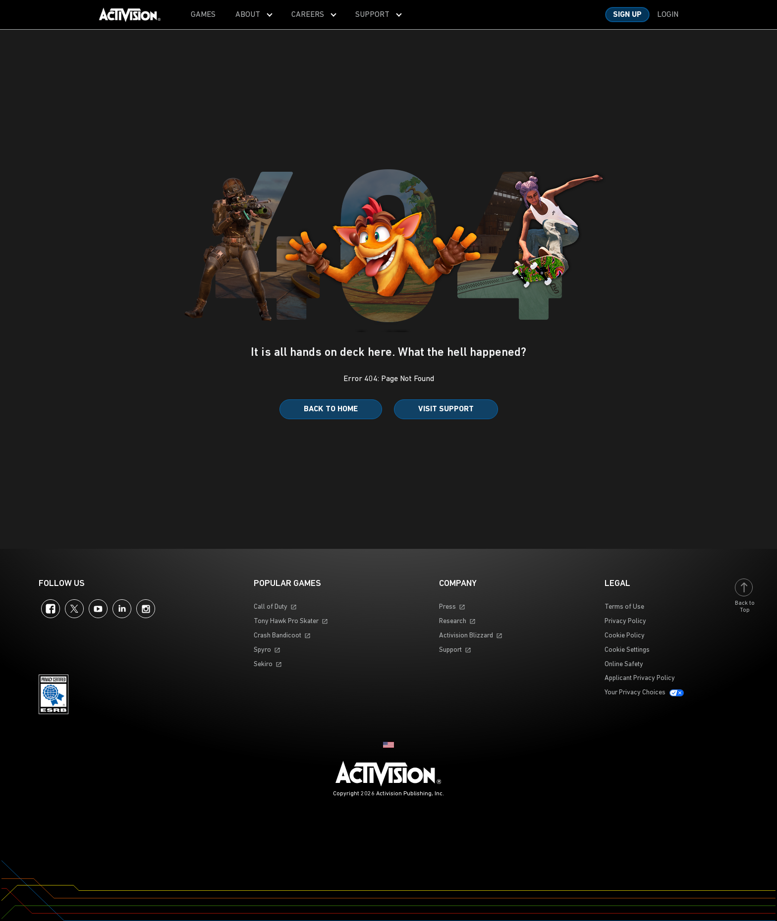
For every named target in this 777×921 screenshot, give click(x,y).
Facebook (50, 608)
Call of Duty (270, 607)
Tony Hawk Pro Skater (286, 621)
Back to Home (331, 409)
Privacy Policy (625, 621)
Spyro (262, 650)
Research (452, 621)
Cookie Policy (625, 635)
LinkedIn (121, 608)
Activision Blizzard (466, 635)
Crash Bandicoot (277, 635)
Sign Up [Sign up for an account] (627, 15)
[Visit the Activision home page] (130, 14)
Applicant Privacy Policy (640, 678)
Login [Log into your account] (667, 15)
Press (447, 607)
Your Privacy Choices (635, 692)
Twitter (74, 608)
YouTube (98, 608)
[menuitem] (203, 14)
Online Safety (624, 664)
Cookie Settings (627, 650)
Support (450, 650)
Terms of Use (624, 607)
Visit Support (446, 409)
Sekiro (263, 664)
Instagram (145, 608)
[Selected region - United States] (388, 744)
